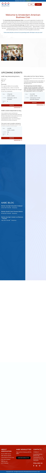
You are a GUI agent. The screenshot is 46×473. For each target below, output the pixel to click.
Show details (17, 107)
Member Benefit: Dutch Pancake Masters (12, 211)
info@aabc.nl (36, 452)
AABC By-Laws (4, 461)
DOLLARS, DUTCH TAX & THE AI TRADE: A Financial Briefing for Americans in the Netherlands (33, 76)
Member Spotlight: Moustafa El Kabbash (11, 206)
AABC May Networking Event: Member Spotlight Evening (10, 76)
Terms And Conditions (5, 459)
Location (4, 97)
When (4, 94)
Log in (38, 4)
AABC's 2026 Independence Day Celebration (11, 110)
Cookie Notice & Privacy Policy (7, 457)
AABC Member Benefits (6, 455)
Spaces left (4, 102)
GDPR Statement (4, 463)
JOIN (31, 4)
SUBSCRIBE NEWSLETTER (23, 457)
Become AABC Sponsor (6, 453)
